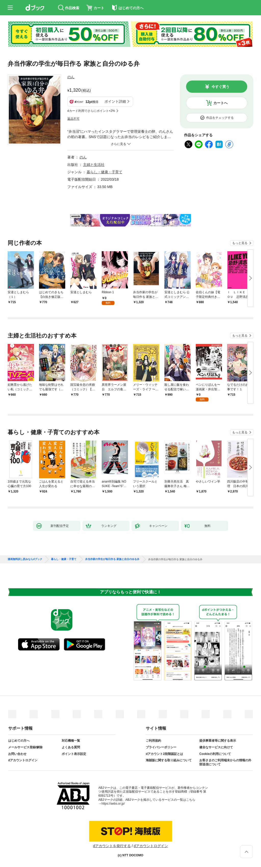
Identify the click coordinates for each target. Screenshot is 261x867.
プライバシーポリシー (161, 747)
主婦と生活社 (94, 165)
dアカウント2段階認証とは (164, 754)
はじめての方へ (19, 740)
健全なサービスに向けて (216, 747)
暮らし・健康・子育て (104, 172)
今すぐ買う (220, 87)
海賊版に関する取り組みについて (169, 760)
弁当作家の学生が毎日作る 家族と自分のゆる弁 (112, 559)
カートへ (220, 103)
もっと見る (239, 243)
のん (70, 77)
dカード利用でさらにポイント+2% (91, 111)
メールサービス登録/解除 (25, 747)
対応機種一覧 (71, 740)
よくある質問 (71, 747)
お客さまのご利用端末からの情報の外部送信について (225, 762)
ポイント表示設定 (74, 754)
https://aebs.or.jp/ (113, 803)
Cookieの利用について (215, 754)
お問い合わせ (17, 754)
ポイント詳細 (115, 101)
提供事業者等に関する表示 (217, 740)
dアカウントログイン (22, 760)
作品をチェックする (220, 117)
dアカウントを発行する (112, 846)
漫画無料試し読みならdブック (25, 559)
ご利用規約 (153, 740)
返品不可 (73, 119)
